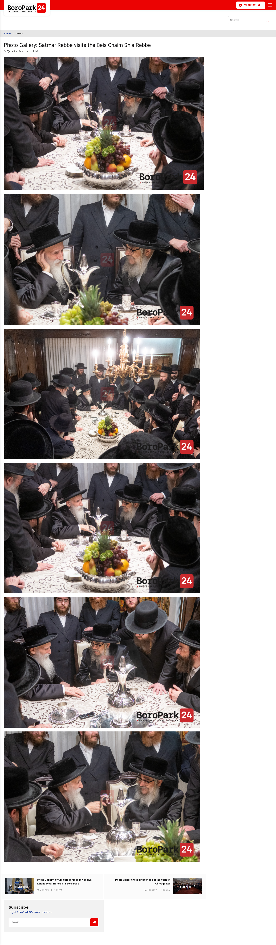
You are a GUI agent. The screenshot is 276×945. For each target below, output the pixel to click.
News (19, 33)
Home (7, 33)
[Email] (54, 922)
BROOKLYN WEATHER (38, 18)
